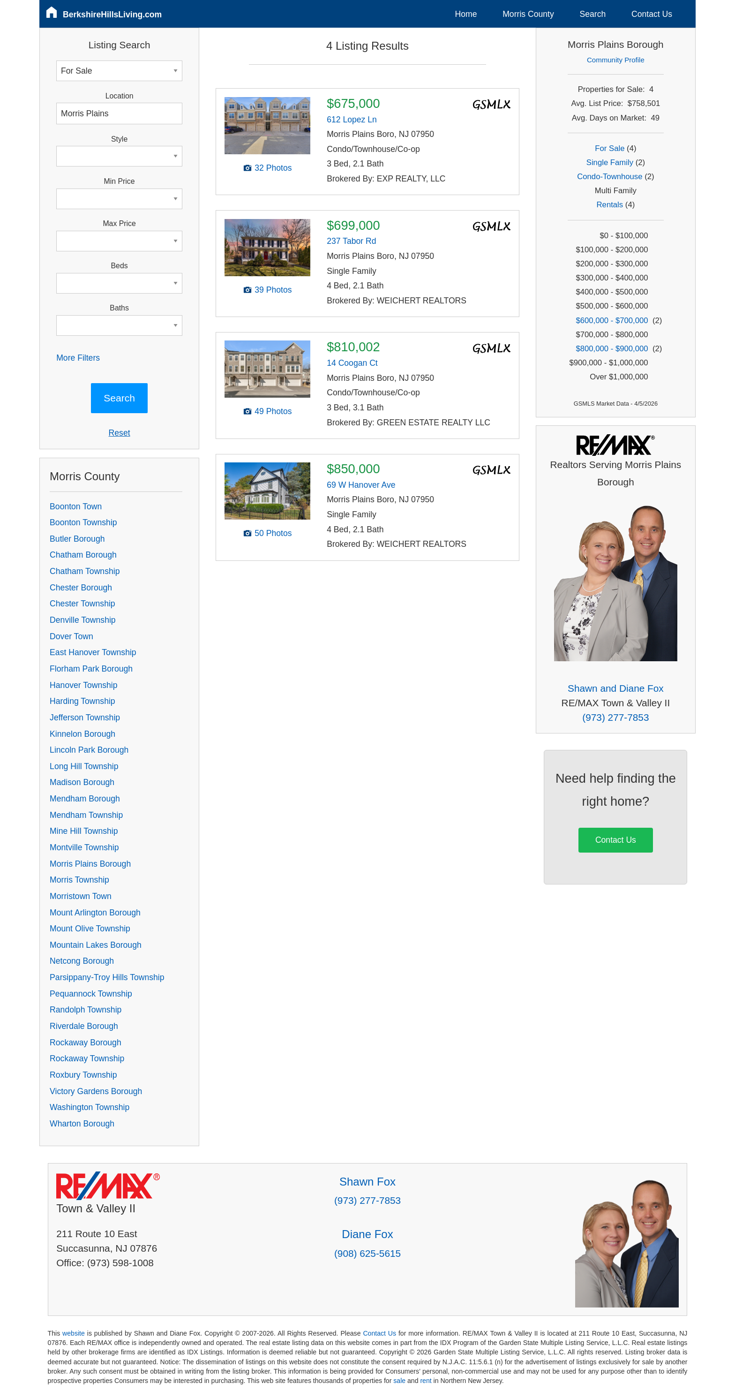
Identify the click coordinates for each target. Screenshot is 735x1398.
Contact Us (651, 14)
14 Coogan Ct (352, 363)
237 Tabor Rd (351, 241)
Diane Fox (367, 1234)
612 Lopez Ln (352, 119)
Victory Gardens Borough (96, 1091)
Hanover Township (83, 685)
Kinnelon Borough (82, 734)
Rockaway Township (87, 1058)
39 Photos (273, 290)
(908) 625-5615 (367, 1253)
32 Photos (273, 168)
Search (592, 14)
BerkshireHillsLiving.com (112, 14)
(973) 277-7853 (615, 717)
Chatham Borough (83, 554)
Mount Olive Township (90, 928)
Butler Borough (77, 539)
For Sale (609, 148)
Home (466, 14)
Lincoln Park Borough (89, 750)
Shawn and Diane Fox (616, 688)
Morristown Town (81, 896)
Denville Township (83, 620)
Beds (119, 266)
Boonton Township (83, 522)
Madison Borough (82, 782)
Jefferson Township (85, 717)
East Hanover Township (93, 652)
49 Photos (273, 411)
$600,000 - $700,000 (612, 320)
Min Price (119, 181)
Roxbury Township (83, 1075)
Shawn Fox (367, 1181)
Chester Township (82, 603)
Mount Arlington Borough (95, 912)
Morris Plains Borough (90, 864)
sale (399, 1380)
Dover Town (71, 636)
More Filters (78, 358)
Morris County (528, 14)
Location (119, 96)
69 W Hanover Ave (361, 485)
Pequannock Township (91, 993)
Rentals (610, 204)
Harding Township (82, 701)
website (73, 1333)
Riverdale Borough (84, 1026)
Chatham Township (85, 571)
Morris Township (79, 879)
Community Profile (616, 60)
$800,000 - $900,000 (612, 348)
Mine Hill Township (84, 831)
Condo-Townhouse (609, 176)
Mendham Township (86, 815)
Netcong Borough (82, 961)
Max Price (119, 223)
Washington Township (89, 1107)
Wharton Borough (82, 1123)
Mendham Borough (85, 798)
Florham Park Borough (91, 668)
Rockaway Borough (85, 1042)
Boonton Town (76, 506)
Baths (119, 308)
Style (119, 139)
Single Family (609, 162)
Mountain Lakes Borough (96, 945)
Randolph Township (85, 1009)
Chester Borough (81, 587)
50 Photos (273, 533)
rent (425, 1380)
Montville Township (84, 847)
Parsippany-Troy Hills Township (107, 977)
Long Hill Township (84, 766)
